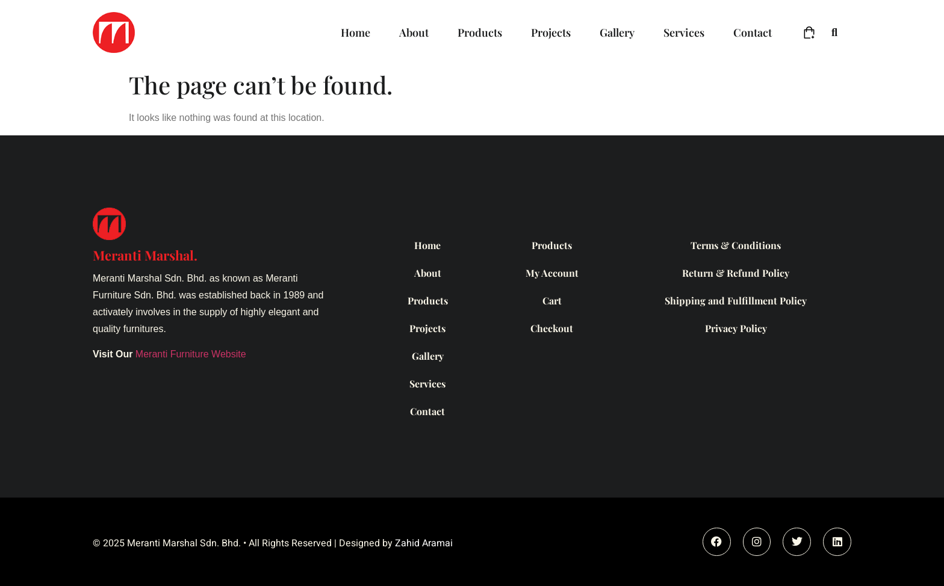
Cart (552, 300)
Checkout (551, 328)
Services (683, 32)
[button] (835, 33)
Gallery (617, 32)
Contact (752, 32)
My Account (552, 273)
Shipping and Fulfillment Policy (736, 300)
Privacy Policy (736, 328)
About (414, 32)
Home (355, 32)
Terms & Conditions (736, 245)
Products (480, 32)
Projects (551, 32)
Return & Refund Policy (735, 273)
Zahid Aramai (424, 543)
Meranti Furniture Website (190, 354)
